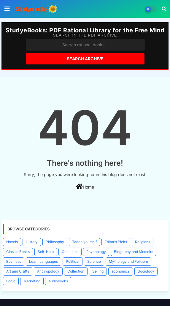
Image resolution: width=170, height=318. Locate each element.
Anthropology (48, 271)
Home (85, 186)
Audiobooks (58, 281)
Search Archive (85, 58)
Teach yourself (84, 242)
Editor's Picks (116, 242)
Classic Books (18, 251)
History (32, 242)
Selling (98, 271)
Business (13, 261)
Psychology (96, 251)
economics (121, 271)
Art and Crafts (17, 271)
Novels (12, 242)
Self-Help (46, 251)
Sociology (146, 271)
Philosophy (55, 242)
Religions (142, 242)
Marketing (31, 281)
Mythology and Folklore (128, 261)
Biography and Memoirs (133, 251)
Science (94, 261)
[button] (164, 9)
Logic (10, 281)
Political (72, 261)
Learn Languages (43, 261)
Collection (75, 271)
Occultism (70, 251)
